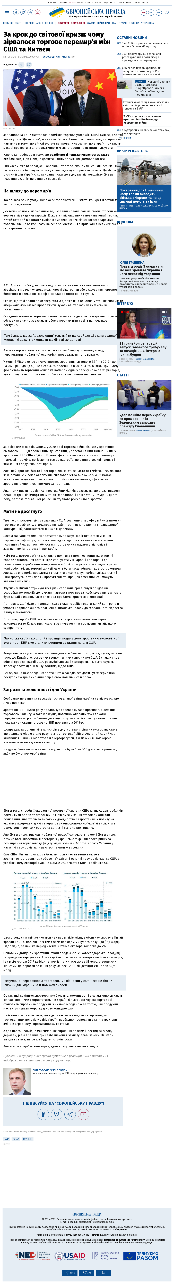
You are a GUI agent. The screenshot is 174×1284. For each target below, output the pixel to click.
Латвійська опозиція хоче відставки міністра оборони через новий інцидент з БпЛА (145, 214)
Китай (16, 1139)
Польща (134, 23)
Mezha (137, 3)
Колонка (125, 331)
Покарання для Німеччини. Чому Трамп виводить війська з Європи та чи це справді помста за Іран (141, 304)
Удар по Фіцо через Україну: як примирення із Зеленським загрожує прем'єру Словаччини (142, 529)
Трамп (123, 23)
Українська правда (34, 2)
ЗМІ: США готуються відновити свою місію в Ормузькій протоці (145, 154)
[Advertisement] (63, 257)
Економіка (62, 3)
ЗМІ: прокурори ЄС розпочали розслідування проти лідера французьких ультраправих (141, 166)
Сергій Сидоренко (145, 468)
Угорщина (147, 23)
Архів (39, 23)
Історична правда (100, 3)
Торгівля (27, 1139)
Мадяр (91, 23)
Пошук (49, 23)
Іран (114, 23)
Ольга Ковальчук (145, 315)
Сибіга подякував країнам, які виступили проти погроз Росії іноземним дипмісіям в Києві (141, 180)
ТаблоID (129, 3)
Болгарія (63, 23)
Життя (112, 3)
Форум (80, 3)
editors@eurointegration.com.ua (96, 1222)
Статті (18, 23)
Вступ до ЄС (78, 23)
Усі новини (125, 247)
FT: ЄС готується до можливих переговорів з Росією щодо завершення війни (141, 228)
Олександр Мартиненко (56, 57)
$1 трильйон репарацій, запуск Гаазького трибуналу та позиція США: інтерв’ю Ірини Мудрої (142, 458)
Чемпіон (120, 3)
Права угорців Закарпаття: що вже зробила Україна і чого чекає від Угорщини (141, 379)
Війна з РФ (103, 23)
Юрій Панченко (143, 539)
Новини (8, 23)
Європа (72, 3)
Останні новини (132, 146)
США (7, 1139)
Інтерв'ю (29, 23)
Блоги (87, 3)
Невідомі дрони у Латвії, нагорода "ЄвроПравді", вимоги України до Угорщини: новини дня (152, 197)
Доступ (145, 3)
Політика (52, 3)
